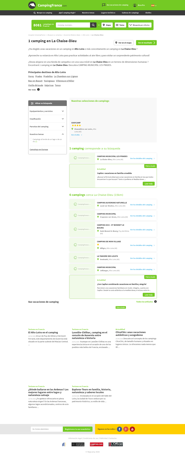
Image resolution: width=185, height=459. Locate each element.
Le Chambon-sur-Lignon (66, 76)
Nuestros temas (88, 13)
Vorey (31, 76)
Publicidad (103, 442)
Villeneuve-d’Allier (65, 80)
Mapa (107, 25)
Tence (58, 85)
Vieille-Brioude (35, 85)
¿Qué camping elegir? (67, 13)
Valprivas (49, 85)
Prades (38, 76)
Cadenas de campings (130, 13)
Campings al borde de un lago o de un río (47, 140)
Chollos (148, 13)
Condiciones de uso (90, 442)
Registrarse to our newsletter (77, 432)
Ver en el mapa (123, 42)
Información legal (75, 442)
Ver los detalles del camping (142, 162)
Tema (120, 25)
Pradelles (48, 76)
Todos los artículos (146, 305)
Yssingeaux (49, 80)
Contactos (113, 442)
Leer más (149, 187)
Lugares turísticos (108, 13)
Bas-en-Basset (35, 80)
